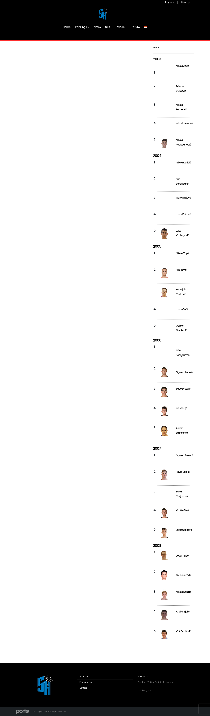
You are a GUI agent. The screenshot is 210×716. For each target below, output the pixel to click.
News (97, 27)
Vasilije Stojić (183, 510)
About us (83, 676)
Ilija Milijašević (183, 198)
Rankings (81, 27)
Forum (136, 27)
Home (66, 27)
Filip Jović (181, 270)
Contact (83, 688)
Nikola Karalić (183, 592)
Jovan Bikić (182, 556)
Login (168, 2)
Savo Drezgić (183, 389)
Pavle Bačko (182, 472)
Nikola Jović (182, 66)
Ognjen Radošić (185, 372)
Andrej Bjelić (182, 611)
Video (121, 27)
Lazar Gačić (182, 309)
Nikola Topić (182, 253)
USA (107, 27)
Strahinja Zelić (183, 575)
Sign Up (185, 2)
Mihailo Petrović (185, 123)
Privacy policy (85, 682)
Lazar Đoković (183, 214)
